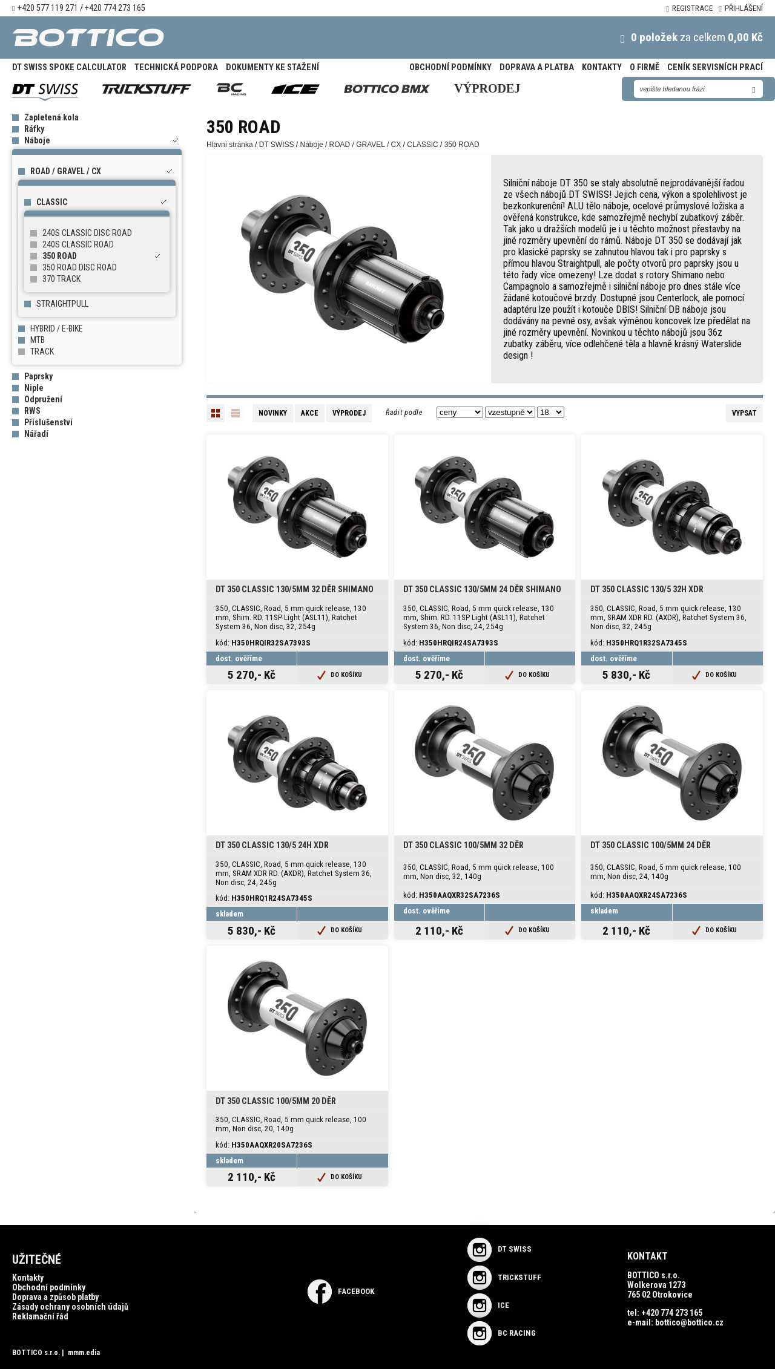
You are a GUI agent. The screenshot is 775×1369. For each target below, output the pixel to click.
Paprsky (38, 376)
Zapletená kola (51, 117)
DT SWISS (276, 144)
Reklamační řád (40, 1316)
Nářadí (36, 434)
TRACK (42, 351)
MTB (37, 340)
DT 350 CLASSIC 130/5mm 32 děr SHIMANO (295, 589)
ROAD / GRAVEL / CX (65, 171)
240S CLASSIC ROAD (78, 244)
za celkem (679, 37)
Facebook (341, 1291)
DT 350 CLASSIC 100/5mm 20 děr (276, 1101)
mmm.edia (84, 1352)
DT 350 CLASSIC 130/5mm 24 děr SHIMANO (482, 589)
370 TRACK (61, 279)
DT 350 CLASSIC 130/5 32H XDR (647, 589)
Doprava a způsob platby (55, 1297)
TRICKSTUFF (504, 1277)
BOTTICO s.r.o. (36, 1352)
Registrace (689, 8)
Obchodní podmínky (450, 67)
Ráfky (34, 129)
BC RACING (501, 1333)
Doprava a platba (537, 67)
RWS (32, 411)
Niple (34, 388)
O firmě (644, 67)
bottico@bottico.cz (689, 1322)
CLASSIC (51, 202)
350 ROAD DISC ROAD (79, 267)
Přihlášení (741, 8)
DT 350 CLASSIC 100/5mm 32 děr (463, 845)
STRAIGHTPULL (62, 303)
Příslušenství (48, 422)
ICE (488, 1305)
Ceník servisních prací (715, 67)
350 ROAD (59, 256)
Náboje (37, 140)
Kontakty (602, 67)
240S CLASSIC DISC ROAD (87, 233)
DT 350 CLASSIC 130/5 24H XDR (272, 845)
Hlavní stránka (229, 144)
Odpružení (43, 399)
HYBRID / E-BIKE (56, 328)
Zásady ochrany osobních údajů (70, 1307)
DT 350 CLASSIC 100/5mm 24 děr (650, 845)
